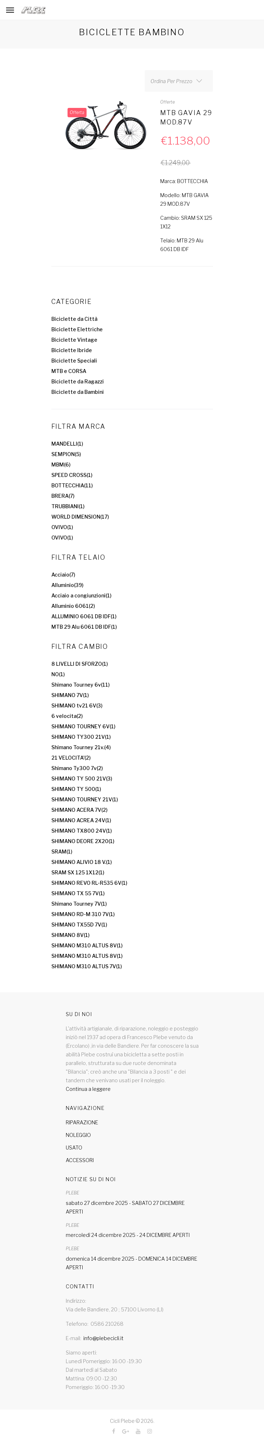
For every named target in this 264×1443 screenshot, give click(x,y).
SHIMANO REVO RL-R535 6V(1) (89, 883)
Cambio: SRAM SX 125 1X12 (186, 222)
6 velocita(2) (67, 716)
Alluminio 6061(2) (73, 606)
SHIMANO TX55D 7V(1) (79, 924)
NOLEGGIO (78, 1135)
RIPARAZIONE (82, 1122)
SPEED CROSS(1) (71, 475)
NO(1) (58, 674)
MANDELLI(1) (67, 444)
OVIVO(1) (62, 527)
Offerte (167, 102)
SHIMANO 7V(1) (70, 695)
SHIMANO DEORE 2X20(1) (82, 841)
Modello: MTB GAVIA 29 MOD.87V (184, 199)
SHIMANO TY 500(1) (76, 789)
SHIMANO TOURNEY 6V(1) (83, 726)
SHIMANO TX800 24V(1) (81, 831)
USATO (74, 1147)
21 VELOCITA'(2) (71, 758)
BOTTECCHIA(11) (72, 485)
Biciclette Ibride (71, 350)
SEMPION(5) (66, 454)
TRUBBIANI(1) (67, 506)
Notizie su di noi (91, 1179)
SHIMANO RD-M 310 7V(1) (83, 914)
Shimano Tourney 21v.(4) (81, 747)
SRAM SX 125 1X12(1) (77, 872)
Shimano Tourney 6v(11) (80, 685)
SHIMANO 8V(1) (70, 935)
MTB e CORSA (68, 371)
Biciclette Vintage (74, 340)
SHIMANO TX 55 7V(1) (78, 893)
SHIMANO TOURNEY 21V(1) (84, 799)
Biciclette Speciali (74, 361)
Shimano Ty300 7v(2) (77, 768)
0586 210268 (107, 1324)
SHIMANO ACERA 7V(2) (79, 810)
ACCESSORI (80, 1160)
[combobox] (179, 81)
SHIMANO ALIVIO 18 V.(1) (81, 862)
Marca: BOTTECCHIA (184, 181)
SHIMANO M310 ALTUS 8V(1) (86, 945)
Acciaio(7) (63, 575)
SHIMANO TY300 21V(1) (81, 737)
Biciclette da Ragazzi (77, 381)
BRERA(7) (62, 496)
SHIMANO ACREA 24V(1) (81, 820)
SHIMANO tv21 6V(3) (76, 705)
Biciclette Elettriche (77, 329)
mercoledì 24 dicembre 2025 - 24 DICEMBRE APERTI (128, 1235)
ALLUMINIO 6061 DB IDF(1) (83, 616)
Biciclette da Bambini (77, 392)
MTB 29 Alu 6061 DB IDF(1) (84, 627)
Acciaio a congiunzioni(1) (81, 595)
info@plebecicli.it (103, 1338)
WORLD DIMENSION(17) (80, 517)
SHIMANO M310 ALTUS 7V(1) (86, 966)
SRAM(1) (61, 851)
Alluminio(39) (67, 585)
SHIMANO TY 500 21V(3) (81, 778)
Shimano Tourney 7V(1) (79, 904)
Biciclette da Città (74, 319)
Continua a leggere (88, 1089)
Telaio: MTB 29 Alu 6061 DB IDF (181, 244)
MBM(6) (60, 464)
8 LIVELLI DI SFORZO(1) (79, 664)
